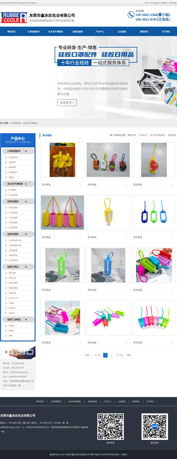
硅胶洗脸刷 (78, 31)
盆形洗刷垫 (13, 260)
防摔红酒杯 (13, 283)
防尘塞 (11, 326)
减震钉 (11, 331)
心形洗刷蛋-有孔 (15, 245)
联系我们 (164, 3)
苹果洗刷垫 (13, 255)
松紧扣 (11, 177)
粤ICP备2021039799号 (100, 454)
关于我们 (150, 401)
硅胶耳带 (12, 162)
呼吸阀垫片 (13, 172)
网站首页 (11, 31)
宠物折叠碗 (13, 288)
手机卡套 (12, 278)
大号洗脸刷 (13, 218)
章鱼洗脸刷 (13, 208)
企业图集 (122, 31)
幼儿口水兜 (13, 298)
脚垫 (10, 336)
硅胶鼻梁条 (16, 123)
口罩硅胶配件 (33, 31)
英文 (146, 3)
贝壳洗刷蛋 (13, 250)
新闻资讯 (144, 31)
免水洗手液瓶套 (55, 31)
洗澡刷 (11, 303)
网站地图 (173, 3)
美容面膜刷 (13, 228)
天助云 (124, 454)
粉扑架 (11, 313)
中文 (151, 3)
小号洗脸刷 (13, 213)
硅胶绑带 (12, 167)
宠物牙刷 (12, 293)
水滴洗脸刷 (13, 223)
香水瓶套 (12, 190)
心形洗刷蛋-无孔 (15, 240)
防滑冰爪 (12, 308)
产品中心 (100, 31)
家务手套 (12, 273)
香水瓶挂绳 (13, 195)
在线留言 (156, 3)
